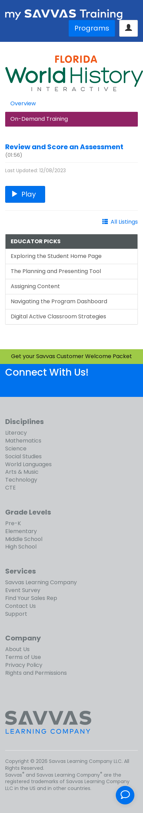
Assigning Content (35, 286)
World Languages (28, 464)
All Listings (124, 222)
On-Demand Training (39, 119)
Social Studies (23, 456)
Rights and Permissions (36, 673)
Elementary (21, 531)
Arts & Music (22, 472)
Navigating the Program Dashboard (59, 301)
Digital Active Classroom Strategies (58, 316)
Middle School (23, 539)
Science (16, 448)
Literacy (16, 433)
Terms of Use (23, 657)
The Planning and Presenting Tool (56, 271)
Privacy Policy (23, 665)
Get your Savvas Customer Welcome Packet (71, 356)
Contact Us (20, 606)
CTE (10, 488)
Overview (23, 103)
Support (16, 614)
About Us (17, 649)
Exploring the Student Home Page (56, 256)
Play (25, 194)
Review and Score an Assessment (64, 147)
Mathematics (23, 441)
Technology (21, 480)
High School (21, 547)
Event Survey (22, 590)
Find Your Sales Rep (31, 598)
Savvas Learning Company (41, 582)
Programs (91, 28)
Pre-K (13, 523)
